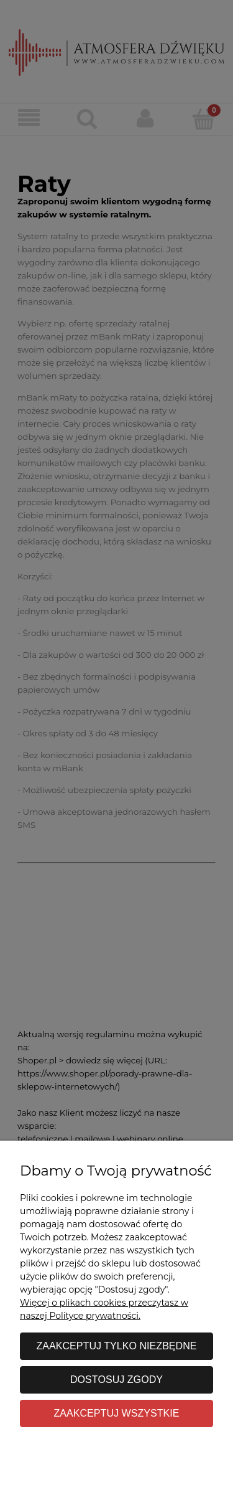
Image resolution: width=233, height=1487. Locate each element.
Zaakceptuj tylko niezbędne (116, 1345)
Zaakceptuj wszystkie (116, 1412)
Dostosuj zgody (116, 1379)
